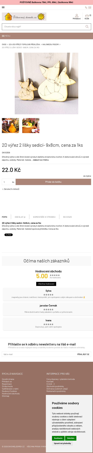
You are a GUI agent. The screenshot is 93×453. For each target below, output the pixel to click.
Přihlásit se (83, 354)
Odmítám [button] (70, 438)
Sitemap (5, 396)
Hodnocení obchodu (11, 394)
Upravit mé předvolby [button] (62, 443)
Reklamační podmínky (56, 391)
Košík (88, 17)
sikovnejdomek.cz (16, 447)
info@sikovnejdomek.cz (90, 7)
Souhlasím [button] (58, 438)
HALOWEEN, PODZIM (50, 44)
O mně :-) (50, 384)
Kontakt (50, 382)
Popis (4, 217)
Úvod (4, 44)
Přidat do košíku (53, 182)
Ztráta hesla (7, 386)
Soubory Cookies (9, 391)
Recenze (67, 217)
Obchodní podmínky (55, 386)
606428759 (86, 7)
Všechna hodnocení (46, 284)
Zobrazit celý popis (40, 160)
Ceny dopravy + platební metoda (60, 379)
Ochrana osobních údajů (57, 389)
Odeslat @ (20, 217)
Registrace (7, 384)
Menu (7, 36)
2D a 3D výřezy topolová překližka (24, 44)
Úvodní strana (8, 379)
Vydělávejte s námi (10, 389)
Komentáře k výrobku (44, 217)
